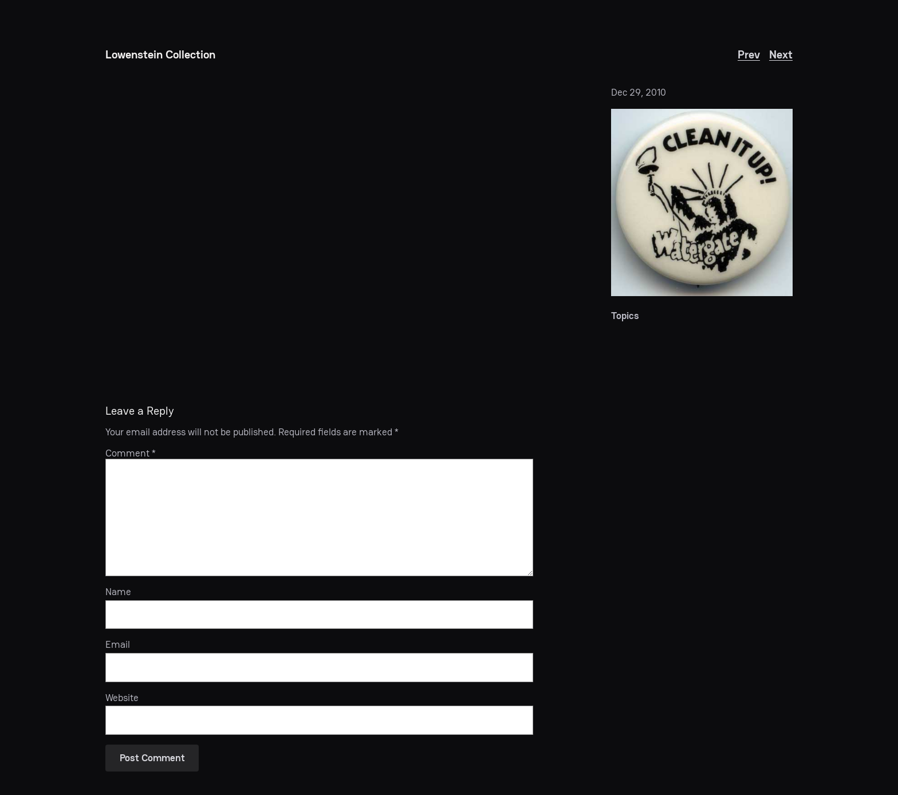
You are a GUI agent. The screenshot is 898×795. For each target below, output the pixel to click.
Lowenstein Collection (160, 54)
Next (781, 54)
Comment (130, 453)
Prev (749, 54)
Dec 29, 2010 (638, 92)
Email (117, 644)
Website (122, 697)
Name (118, 591)
